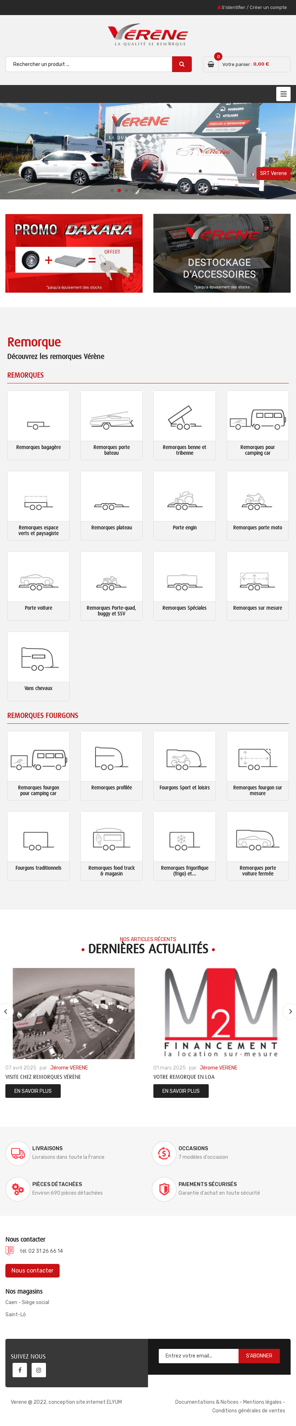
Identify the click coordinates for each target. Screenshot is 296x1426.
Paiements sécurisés (208, 1184)
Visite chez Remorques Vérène (43, 1077)
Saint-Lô (15, 1315)
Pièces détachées (57, 1184)
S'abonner (259, 1356)
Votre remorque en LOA (183, 1077)
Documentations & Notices (207, 1402)
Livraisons (47, 1149)
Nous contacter (32, 1270)
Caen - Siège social (27, 1302)
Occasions (193, 1149)
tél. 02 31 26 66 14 (41, 1251)
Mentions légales (262, 1402)
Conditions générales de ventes (248, 1411)
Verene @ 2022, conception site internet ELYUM (66, 1402)
